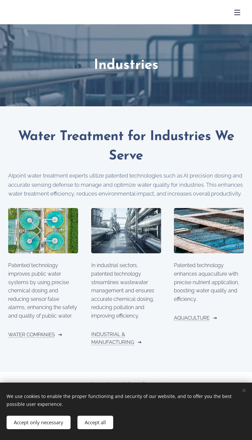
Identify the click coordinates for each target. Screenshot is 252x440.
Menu (237, 12)
